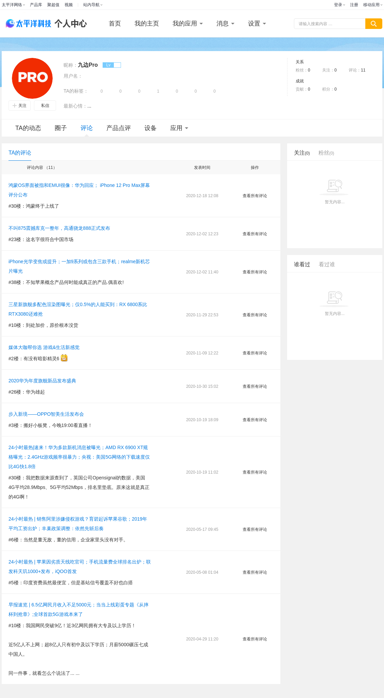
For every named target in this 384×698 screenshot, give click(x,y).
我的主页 (147, 23)
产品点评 (118, 128)
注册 (354, 4)
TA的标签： (76, 91)
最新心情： (75, 106)
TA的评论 (19, 153)
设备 (150, 128)
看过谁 (327, 264)
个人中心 (69, 23)
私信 (45, 105)
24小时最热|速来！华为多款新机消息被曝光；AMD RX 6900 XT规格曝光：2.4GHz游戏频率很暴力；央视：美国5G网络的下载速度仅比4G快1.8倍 (79, 457)
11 (363, 70)
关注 (20, 105)
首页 (115, 23)
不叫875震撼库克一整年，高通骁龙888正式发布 (59, 228)
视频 (69, 4)
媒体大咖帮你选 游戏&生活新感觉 (44, 347)
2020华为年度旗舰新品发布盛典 (42, 380)
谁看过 (302, 264)
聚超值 (53, 4)
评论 (87, 131)
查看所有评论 (255, 195)
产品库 (36, 4)
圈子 (61, 128)
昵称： (71, 65)
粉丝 (326, 153)
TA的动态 (28, 128)
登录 (338, 4)
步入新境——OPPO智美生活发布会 (46, 414)
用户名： (73, 76)
